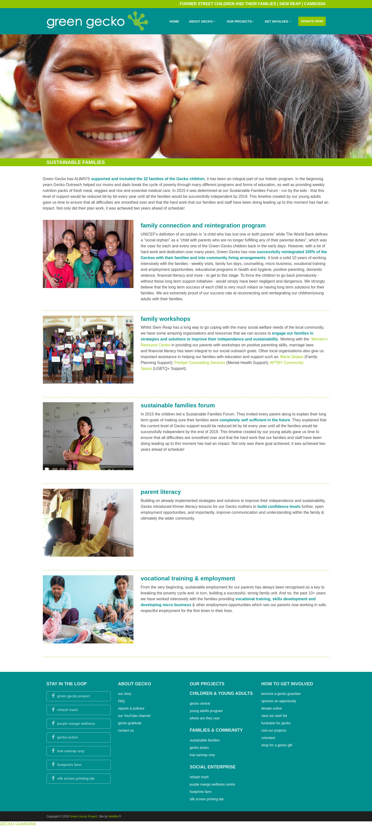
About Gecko (202, 21)
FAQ (121, 701)
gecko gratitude (130, 723)
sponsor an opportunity (278, 701)
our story (124, 694)
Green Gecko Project (83, 816)
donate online (271, 708)
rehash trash (199, 777)
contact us (126, 730)
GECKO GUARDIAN (18, 824)
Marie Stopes (292, 357)
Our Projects (240, 21)
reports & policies (131, 708)
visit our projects (273, 730)
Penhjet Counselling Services (200, 363)
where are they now (205, 718)
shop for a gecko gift (276, 745)
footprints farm (201, 792)
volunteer (268, 738)
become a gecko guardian (281, 694)
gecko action (199, 748)
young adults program (206, 711)
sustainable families (205, 740)
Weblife (113, 816)
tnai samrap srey (202, 755)
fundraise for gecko (275, 723)
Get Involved (278, 21)
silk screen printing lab (207, 799)
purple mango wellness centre (212, 784)
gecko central (200, 703)
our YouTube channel (134, 716)
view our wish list (274, 716)
